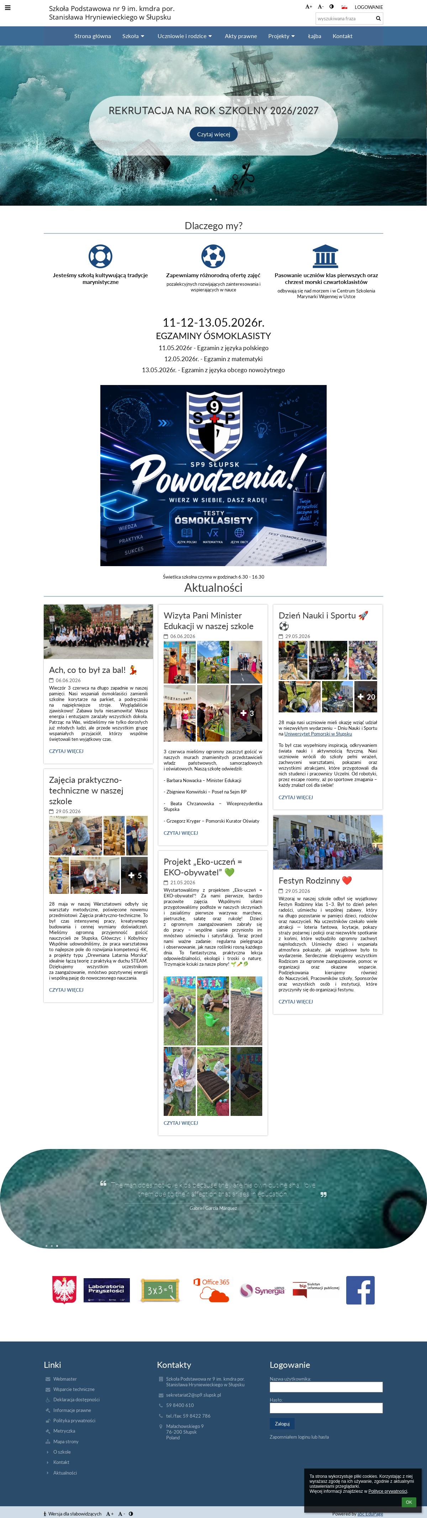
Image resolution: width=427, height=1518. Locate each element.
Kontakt (61, 1462)
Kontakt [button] (343, 35)
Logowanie (369, 7)
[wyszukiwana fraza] (349, 18)
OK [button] (409, 1502)
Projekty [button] (282, 35)
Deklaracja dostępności (76, 1399)
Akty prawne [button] (241, 35)
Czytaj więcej (213, 134)
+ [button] (308, 6)
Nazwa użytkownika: (290, 1379)
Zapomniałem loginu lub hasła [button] (299, 1437)
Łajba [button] (314, 35)
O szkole (62, 1452)
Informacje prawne (72, 1410)
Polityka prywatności (74, 1420)
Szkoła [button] (134, 35)
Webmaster (65, 1379)
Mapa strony (66, 1441)
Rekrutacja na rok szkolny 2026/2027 (214, 110)
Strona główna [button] (92, 35)
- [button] (321, 6)
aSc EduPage (370, 1514)
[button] (344, 7)
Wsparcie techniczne (74, 1389)
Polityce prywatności (387, 1491)
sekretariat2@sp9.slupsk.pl (193, 1395)
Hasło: (276, 1400)
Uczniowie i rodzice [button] (186, 35)
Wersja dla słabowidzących (73, 1514)
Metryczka (64, 1431)
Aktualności (65, 1473)
